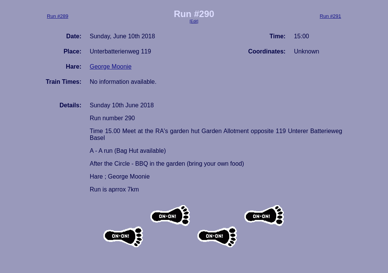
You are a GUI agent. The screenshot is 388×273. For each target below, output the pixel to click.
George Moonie (110, 66)
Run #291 (330, 16)
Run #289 (57, 16)
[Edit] (194, 21)
